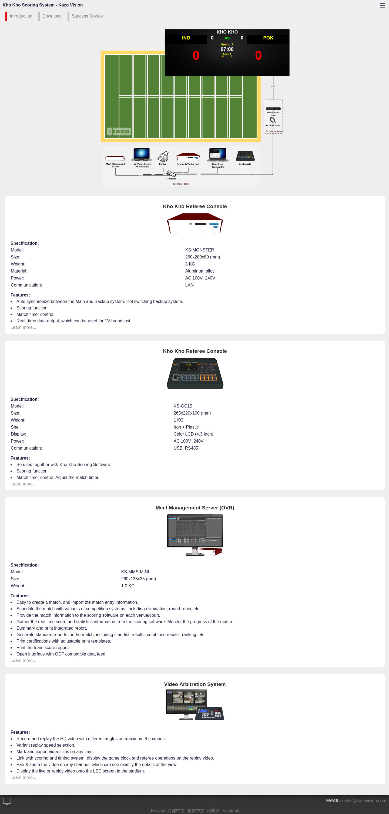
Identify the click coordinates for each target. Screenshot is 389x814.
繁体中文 (195, 810)
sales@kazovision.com (364, 800)
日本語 (213, 810)
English (158, 810)
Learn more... (23, 327)
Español (230, 810)
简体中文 (176, 810)
